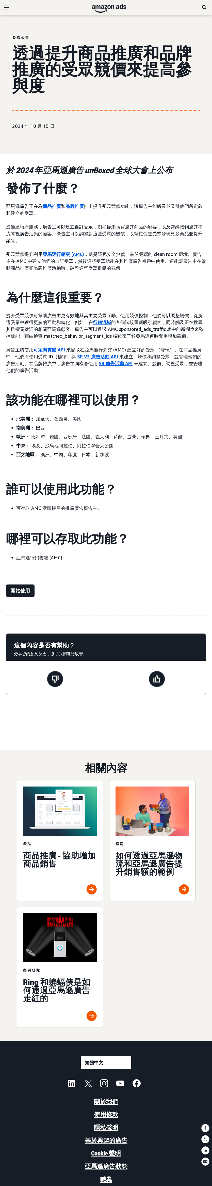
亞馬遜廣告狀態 (106, 1166)
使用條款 (106, 1114)
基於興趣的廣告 (106, 1140)
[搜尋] (204, 7)
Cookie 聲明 (106, 1153)
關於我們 (106, 1101)
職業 (106, 1179)
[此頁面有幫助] (157, 680)
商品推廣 (52, 206)
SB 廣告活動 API (116, 363)
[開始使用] (20, 590)
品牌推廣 (75, 206)
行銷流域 (102, 322)
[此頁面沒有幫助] (55, 680)
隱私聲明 (106, 1127)
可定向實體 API (49, 349)
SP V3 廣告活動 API (97, 356)
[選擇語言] (106, 1062)
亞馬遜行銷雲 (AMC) (63, 254)
